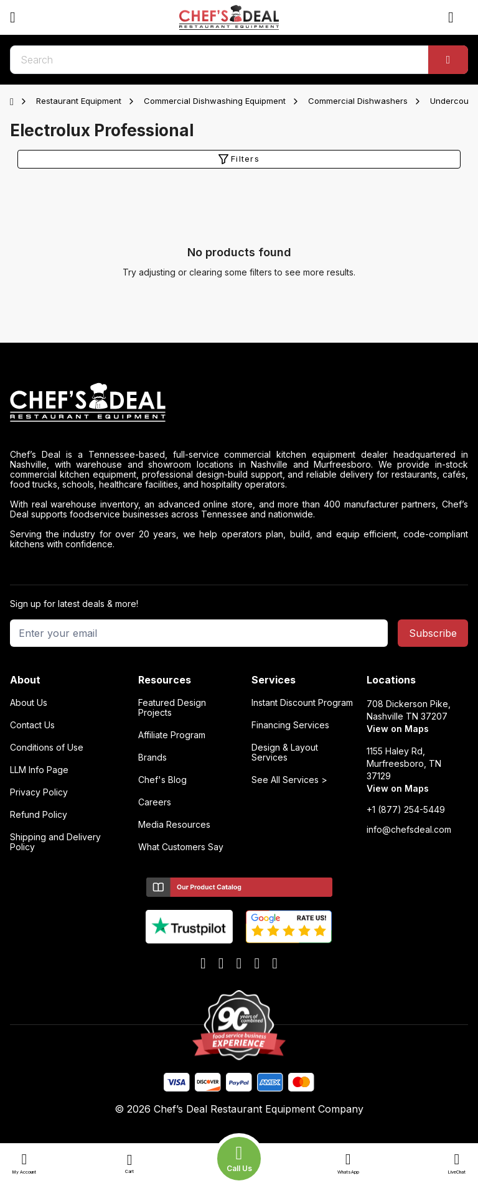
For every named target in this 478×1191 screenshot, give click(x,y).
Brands (152, 757)
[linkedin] (257, 964)
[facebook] (203, 964)
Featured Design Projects (172, 708)
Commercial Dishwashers (358, 101)
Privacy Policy (39, 792)
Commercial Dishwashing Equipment (215, 101)
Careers (154, 802)
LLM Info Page (39, 770)
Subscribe (433, 633)
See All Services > (289, 780)
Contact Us (32, 725)
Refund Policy (38, 815)
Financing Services (290, 725)
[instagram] (275, 964)
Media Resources (174, 825)
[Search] (448, 59)
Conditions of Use (46, 748)
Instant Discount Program (302, 703)
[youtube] (221, 964)
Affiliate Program (171, 735)
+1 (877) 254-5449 (406, 810)
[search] (239, 59)
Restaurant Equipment (78, 101)
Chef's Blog (162, 780)
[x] (239, 964)
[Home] (14, 101)
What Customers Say (180, 847)
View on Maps (398, 728)
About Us (28, 703)
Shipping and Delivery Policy (55, 842)
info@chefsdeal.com (409, 830)
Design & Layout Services (284, 752)
